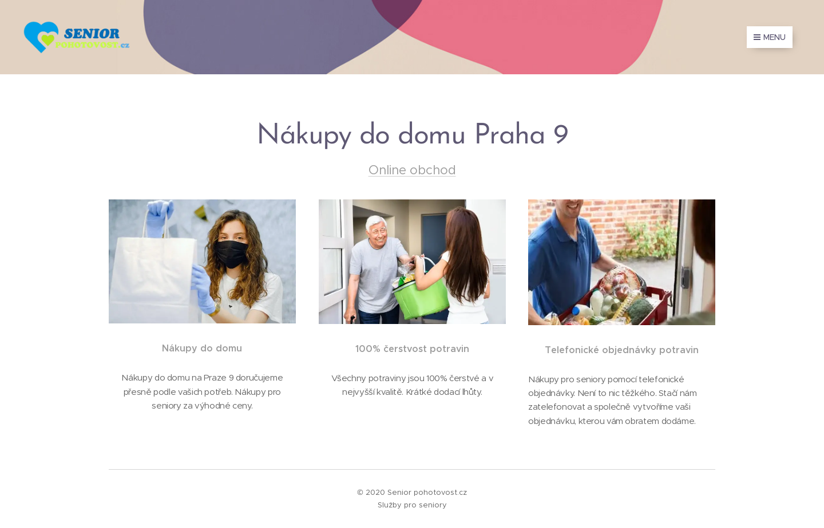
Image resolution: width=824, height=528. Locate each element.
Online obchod (412, 170)
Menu (770, 37)
